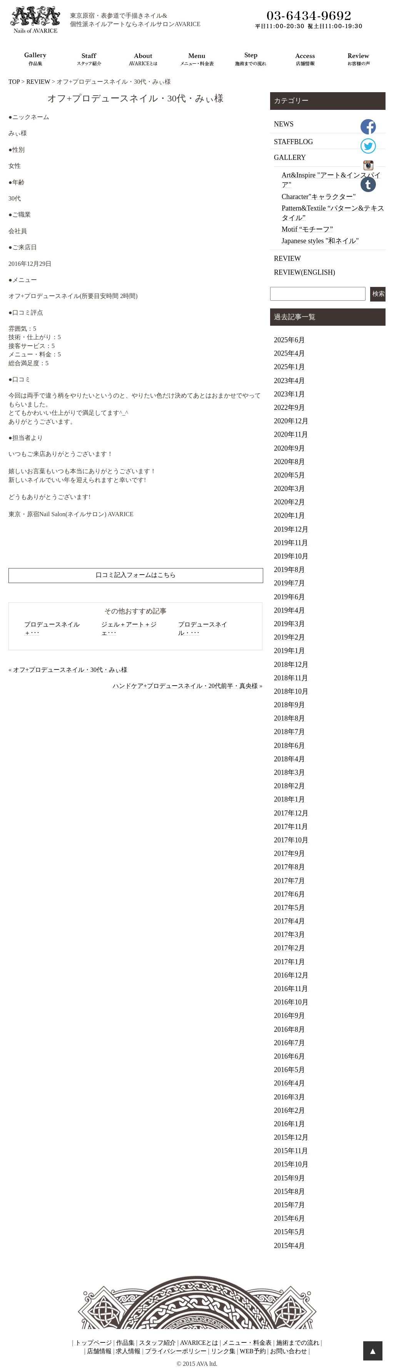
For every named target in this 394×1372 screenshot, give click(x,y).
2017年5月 (289, 907)
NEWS (284, 124)
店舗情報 (99, 1351)
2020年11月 (291, 434)
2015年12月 (291, 1137)
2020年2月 (289, 502)
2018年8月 (289, 718)
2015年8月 (289, 1191)
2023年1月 (289, 394)
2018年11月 (291, 678)
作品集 (125, 1342)
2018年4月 (289, 759)
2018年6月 (289, 745)
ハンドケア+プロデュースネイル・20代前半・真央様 (185, 686)
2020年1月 (289, 515)
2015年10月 (291, 1164)
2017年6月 (289, 894)
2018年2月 (289, 786)
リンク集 (223, 1351)
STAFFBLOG (293, 142)
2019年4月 (289, 610)
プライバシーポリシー (176, 1351)
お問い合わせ (288, 1351)
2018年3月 (289, 772)
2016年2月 (289, 1110)
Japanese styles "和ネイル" (320, 241)
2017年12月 (291, 813)
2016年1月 (289, 1124)
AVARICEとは (199, 1342)
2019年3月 (289, 624)
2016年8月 (289, 1029)
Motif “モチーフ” (307, 229)
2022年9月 (289, 407)
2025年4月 (289, 353)
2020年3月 (289, 488)
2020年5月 (289, 475)
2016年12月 (291, 975)
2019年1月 (289, 651)
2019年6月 (289, 597)
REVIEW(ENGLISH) (304, 272)
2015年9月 (289, 1178)
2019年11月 (291, 543)
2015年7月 (289, 1205)
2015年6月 (289, 1218)
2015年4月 (289, 1245)
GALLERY (290, 157)
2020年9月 (289, 448)
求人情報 (128, 1351)
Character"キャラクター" (319, 196)
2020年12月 (291, 421)
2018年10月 (291, 691)
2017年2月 (289, 948)
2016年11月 (291, 989)
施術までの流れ (297, 1342)
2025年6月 (289, 340)
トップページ (93, 1342)
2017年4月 (289, 921)
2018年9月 (289, 705)
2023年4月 (289, 380)
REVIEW (38, 81)
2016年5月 (289, 1070)
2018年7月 (289, 732)
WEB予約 (253, 1351)
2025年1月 (289, 367)
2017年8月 (289, 867)
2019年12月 (291, 529)
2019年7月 (289, 583)
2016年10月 (291, 1002)
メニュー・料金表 (247, 1342)
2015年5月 (289, 1232)
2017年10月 (291, 840)
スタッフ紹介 (157, 1342)
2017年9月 (289, 853)
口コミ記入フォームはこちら (136, 575)
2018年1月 (289, 799)
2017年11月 (291, 826)
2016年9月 (289, 1015)
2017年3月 (289, 934)
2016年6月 (289, 1056)
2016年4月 (289, 1083)
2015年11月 (291, 1151)
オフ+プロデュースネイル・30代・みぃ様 (70, 669)
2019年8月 (289, 569)
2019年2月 (289, 637)
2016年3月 (289, 1097)
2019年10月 (291, 556)
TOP (14, 81)
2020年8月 (289, 462)
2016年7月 (289, 1043)
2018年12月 (291, 664)
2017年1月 (289, 962)
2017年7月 (289, 881)
